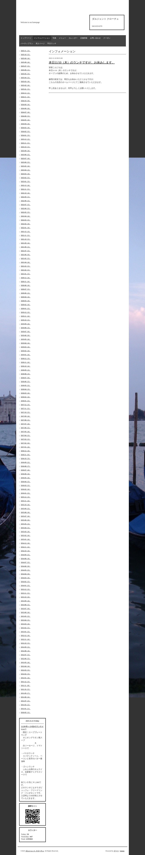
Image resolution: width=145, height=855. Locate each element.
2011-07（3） (25, 701)
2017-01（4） (25, 447)
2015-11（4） (25, 501)
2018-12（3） (25, 358)
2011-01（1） (25, 708)
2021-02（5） (25, 270)
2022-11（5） (25, 189)
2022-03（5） (25, 220)
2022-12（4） (25, 185)
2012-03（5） (25, 670)
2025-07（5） (25, 66)
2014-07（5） (25, 562)
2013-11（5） (25, 593)
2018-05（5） (25, 385)
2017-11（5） (25, 408)
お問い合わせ (95, 38)
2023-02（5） (25, 177)
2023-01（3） (25, 181)
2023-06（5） (25, 162)
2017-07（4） (25, 424)
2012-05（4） (25, 662)
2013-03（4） (25, 624)
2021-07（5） (25, 251)
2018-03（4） (25, 393)
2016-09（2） (25, 462)
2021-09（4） (25, 243)
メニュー (62, 38)
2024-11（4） (25, 97)
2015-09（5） (25, 508)
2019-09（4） (25, 324)
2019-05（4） (25, 339)
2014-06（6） (25, 566)
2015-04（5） (25, 528)
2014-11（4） (25, 547)
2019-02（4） (25, 351)
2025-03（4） (25, 81)
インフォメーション (42, 38)
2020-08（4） (25, 285)
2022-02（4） (25, 224)
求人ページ (40, 43)
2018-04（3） (25, 389)
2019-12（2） (25, 312)
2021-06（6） (25, 254)
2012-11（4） (25, 639)
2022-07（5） (25, 204)
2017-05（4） (25, 431)
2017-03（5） (25, 439)
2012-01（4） (25, 678)
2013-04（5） (25, 620)
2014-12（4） (25, 543)
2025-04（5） (25, 77)
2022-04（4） (25, 216)
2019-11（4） (25, 316)
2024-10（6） (25, 101)
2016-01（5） (25, 493)
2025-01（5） (25, 89)
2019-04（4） (25, 343)
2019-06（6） (25, 335)
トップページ (26, 38)
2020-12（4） (25, 277)
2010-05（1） (25, 712)
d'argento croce (35, 17)
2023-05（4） (25, 166)
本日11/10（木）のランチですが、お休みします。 (82, 62)
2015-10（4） (25, 504)
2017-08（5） (25, 420)
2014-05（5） (25, 570)
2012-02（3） (25, 674)
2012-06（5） (25, 658)
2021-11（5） (25, 235)
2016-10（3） (25, 458)
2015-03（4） (25, 531)
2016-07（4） (25, 470)
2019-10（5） (25, 320)
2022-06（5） (25, 208)
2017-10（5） (25, 412)
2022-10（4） (25, 193)
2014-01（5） (25, 585)
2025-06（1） (25, 70)
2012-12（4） (25, 635)
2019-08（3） (25, 328)
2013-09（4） (25, 601)
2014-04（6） (25, 574)
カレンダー (73, 38)
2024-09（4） (25, 104)
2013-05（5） (25, 616)
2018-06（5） (25, 381)
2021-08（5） (25, 247)
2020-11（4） (25, 281)
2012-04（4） (25, 666)
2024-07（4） (25, 112)
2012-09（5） (25, 647)
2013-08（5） (25, 605)
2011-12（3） (25, 681)
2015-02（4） (25, 535)
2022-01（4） (25, 227)
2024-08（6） (25, 108)
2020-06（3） (25, 293)
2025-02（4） (25, 85)
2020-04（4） (25, 297)
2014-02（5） (25, 581)
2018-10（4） (25, 366)
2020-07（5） (25, 289)
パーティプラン (27, 43)
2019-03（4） (25, 347)
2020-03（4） (25, 301)
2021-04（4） (25, 262)
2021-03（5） (25, 266)
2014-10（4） (25, 551)
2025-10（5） (25, 54)
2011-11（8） (25, 685)
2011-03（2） (25, 705)
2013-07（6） (25, 608)
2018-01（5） (25, 401)
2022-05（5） (25, 212)
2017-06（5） (25, 428)
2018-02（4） (25, 397)
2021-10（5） (25, 239)
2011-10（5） (25, 689)
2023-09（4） (25, 151)
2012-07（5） (25, 655)
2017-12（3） (25, 404)
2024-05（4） (25, 120)
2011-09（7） (25, 693)
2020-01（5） (25, 308)
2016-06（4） (25, 474)
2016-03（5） (25, 485)
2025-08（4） (25, 62)
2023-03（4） (25, 174)
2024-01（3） (25, 135)
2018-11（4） (25, 362)
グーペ (116, 851)
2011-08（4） (25, 697)
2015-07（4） (25, 516)
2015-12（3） (25, 497)
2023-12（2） (25, 139)
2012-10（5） (25, 643)
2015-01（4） (25, 539)
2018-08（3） (25, 374)
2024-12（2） (25, 93)
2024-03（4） (25, 127)
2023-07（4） (25, 158)
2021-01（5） (25, 274)
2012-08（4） (25, 651)
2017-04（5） (25, 435)
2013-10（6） (25, 597)
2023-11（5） (25, 143)
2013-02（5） (25, 628)
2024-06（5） (25, 116)
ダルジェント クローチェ (35, 851)
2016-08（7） (25, 466)
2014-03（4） (25, 578)
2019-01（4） (25, 354)
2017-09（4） (25, 416)
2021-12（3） (25, 231)
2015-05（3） (25, 524)
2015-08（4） (25, 512)
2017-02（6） (25, 443)
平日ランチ (51, 43)
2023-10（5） (25, 147)
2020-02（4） (25, 304)
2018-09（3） (25, 370)
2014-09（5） (25, 554)
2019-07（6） (25, 331)
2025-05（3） (25, 74)
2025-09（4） (25, 58)
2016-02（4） (25, 489)
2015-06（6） (25, 520)
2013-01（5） (25, 631)
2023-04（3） (25, 170)
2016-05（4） (25, 478)
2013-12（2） (25, 589)
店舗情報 (83, 38)
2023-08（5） (25, 154)
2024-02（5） (25, 131)
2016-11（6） (25, 454)
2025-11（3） (25, 50)
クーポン (106, 38)
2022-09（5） (25, 197)
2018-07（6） (25, 378)
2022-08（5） (25, 201)
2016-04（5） (25, 481)
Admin (122, 851)
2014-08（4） (25, 558)
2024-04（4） (25, 124)
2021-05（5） (25, 258)
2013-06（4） (25, 612)
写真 (54, 38)
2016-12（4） (25, 451)
